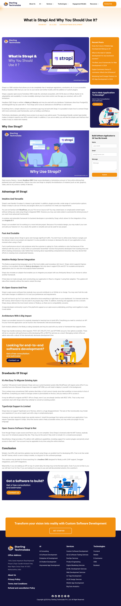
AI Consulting (44, 551)
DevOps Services (72, 558)
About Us (32, 4)
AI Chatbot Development (47, 562)
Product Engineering (73, 562)
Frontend (96, 551)
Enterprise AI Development (48, 558)
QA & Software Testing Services (77, 555)
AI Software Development (48, 555)
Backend (96, 565)
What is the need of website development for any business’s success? (103, 56)
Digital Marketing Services (75, 565)
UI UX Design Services (74, 579)
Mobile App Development (75, 583)
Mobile (95, 555)
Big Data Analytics (72, 586)
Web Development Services (75, 572)
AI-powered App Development (49, 565)
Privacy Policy (14, 579)
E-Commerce (97, 558)
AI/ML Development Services (76, 569)
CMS (95, 562)
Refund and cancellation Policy (21, 588)
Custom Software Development (77, 551)
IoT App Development (73, 576)
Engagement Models (79, 4)
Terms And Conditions (17, 584)
